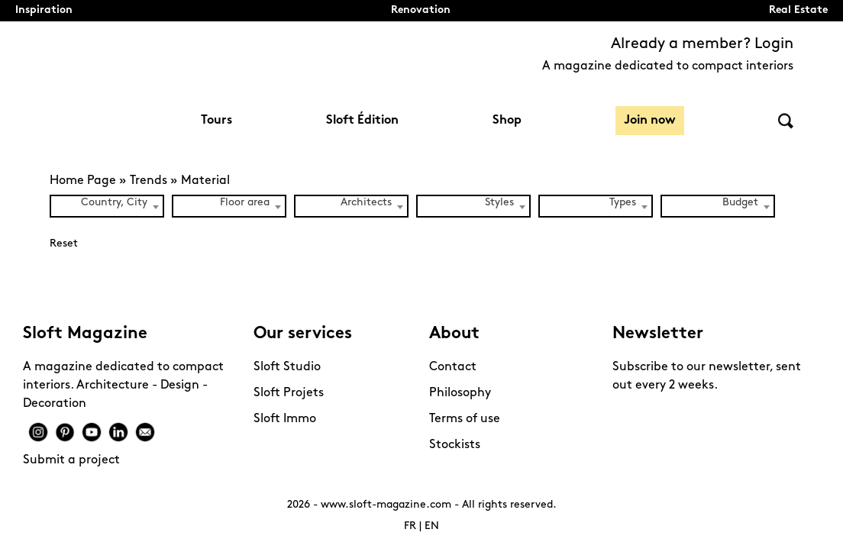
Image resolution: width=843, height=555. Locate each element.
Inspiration (44, 10)
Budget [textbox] (740, 202)
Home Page (83, 181)
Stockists (454, 445)
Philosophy (460, 393)
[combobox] (107, 206)
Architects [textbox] (366, 202)
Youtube (91, 432)
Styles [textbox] (499, 202)
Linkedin (118, 432)
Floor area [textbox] (245, 202)
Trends (148, 181)
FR (410, 526)
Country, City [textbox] (114, 202)
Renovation (421, 10)
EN (432, 526)
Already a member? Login (702, 44)
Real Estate (798, 10)
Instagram (38, 432)
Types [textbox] (622, 202)
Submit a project (71, 460)
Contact (452, 367)
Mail (145, 432)
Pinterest (64, 432)
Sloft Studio (287, 367)
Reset (64, 244)
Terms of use (464, 419)
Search (785, 121)
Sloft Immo (285, 419)
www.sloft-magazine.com (386, 505)
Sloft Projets (289, 393)
